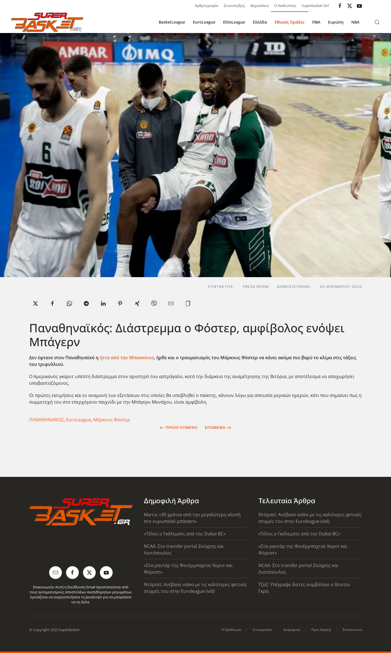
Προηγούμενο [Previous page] (178, 427)
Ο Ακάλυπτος (285, 5)
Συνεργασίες (262, 629)
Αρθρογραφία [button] (206, 5)
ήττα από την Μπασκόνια (127, 358)
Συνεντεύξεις (234, 5)
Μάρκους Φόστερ (111, 420)
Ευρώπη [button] (336, 22)
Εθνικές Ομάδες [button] (289, 22)
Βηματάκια (260, 5)
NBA (355, 22)
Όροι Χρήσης (321, 629)
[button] (377, 22)
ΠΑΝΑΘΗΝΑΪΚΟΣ (46, 420)
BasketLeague (172, 22)
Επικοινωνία (352, 629)
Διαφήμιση (292, 629)
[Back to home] (47, 22)
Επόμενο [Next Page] (218, 427)
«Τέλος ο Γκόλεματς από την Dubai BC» (185, 534)
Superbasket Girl (315, 5)
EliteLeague (234, 22)
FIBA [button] (316, 22)
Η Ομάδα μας (231, 629)
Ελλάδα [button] (260, 22)
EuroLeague (204, 22)
